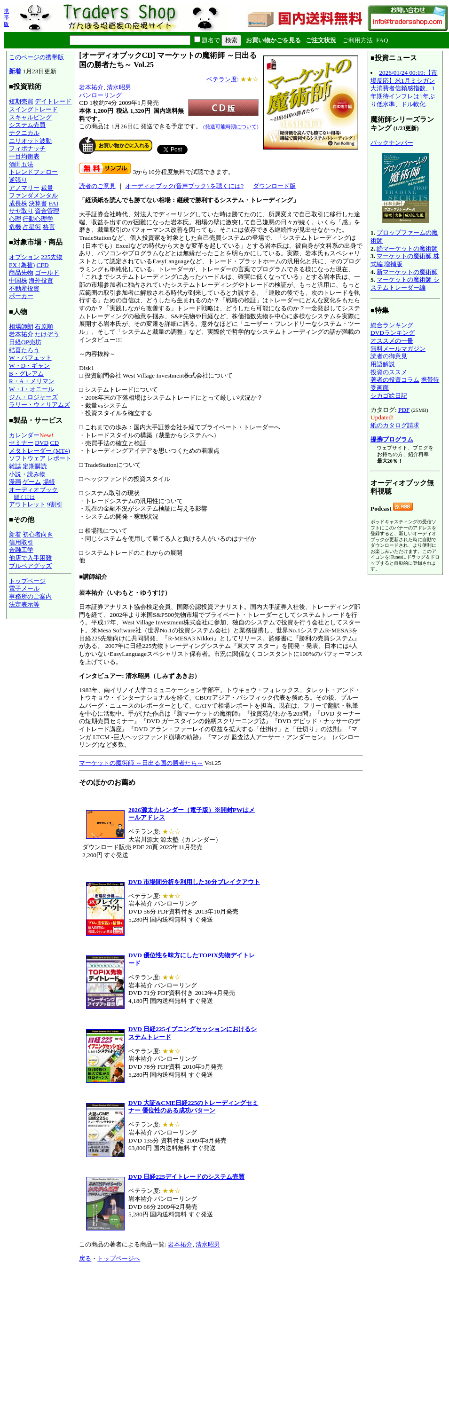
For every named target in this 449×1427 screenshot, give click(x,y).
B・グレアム (26, 373)
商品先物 (21, 272)
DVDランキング (392, 332)
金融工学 (21, 549)
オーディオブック (33, 489)
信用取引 (21, 542)
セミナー (21, 442)
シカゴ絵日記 (388, 395)
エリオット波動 (30, 140)
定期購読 (35, 466)
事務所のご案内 (30, 596)
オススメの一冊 (391, 340)
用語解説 (382, 364)
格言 (49, 226)
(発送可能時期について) (230, 126)
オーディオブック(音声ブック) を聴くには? (184, 185)
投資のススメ (388, 372)
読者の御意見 (388, 356)
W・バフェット (30, 357)
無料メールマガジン (397, 348)
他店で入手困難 (30, 557)
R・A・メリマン (32, 381)
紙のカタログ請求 (394, 425)
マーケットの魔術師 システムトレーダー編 (405, 283)
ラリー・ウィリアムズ (39, 404)
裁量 (47, 187)
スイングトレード (33, 109)
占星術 (32, 226)
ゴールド (47, 272)
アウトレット (27, 504)
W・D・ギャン (29, 365)
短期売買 (21, 101)
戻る (85, 1258)
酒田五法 (21, 164)
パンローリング (100, 95)
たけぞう (47, 334)
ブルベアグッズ (30, 565)
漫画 (15, 481)
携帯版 (6, 17)
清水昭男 (119, 87)
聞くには (24, 497)
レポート (59, 458)
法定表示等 (24, 604)
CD (54, 442)
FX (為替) (22, 264)
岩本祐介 (21, 334)
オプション (24, 256)
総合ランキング (391, 325)
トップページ (27, 580)
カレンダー (24, 435)
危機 (15, 226)
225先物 (52, 256)
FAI (54, 203)
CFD (43, 264)
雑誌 (15, 466)
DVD (41, 442)
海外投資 (41, 280)
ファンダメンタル (33, 195)
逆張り (18, 179)
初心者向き (38, 534)
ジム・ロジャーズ (33, 397)
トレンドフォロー (33, 171)
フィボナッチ (27, 148)
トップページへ (118, 1258)
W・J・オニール (31, 389)
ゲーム (32, 481)
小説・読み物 (27, 474)
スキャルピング (30, 117)
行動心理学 (38, 218)
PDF (404, 409)
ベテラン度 (221, 79)
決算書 (38, 203)
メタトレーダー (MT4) (39, 450)
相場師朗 (21, 326)
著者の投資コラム (394, 379)
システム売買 (27, 124)
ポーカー (21, 296)
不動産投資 (24, 288)
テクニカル (24, 132)
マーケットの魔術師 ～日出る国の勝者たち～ (141, 762)
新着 (15, 71)
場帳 (49, 481)
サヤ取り (21, 210)
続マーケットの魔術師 (407, 248)
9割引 (55, 504)
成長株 (18, 203)
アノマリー (24, 187)
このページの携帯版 (36, 57)
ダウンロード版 (274, 185)
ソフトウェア (27, 458)
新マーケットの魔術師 (407, 272)
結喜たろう (24, 350)
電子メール (24, 588)
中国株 (18, 280)
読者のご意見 (97, 185)
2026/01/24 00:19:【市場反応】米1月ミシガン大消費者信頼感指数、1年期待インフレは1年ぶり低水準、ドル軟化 (403, 88)
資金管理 (47, 210)
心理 (15, 218)
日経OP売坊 (25, 342)
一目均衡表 (24, 156)
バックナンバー (391, 142)
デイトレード (53, 101)
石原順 (44, 326)
